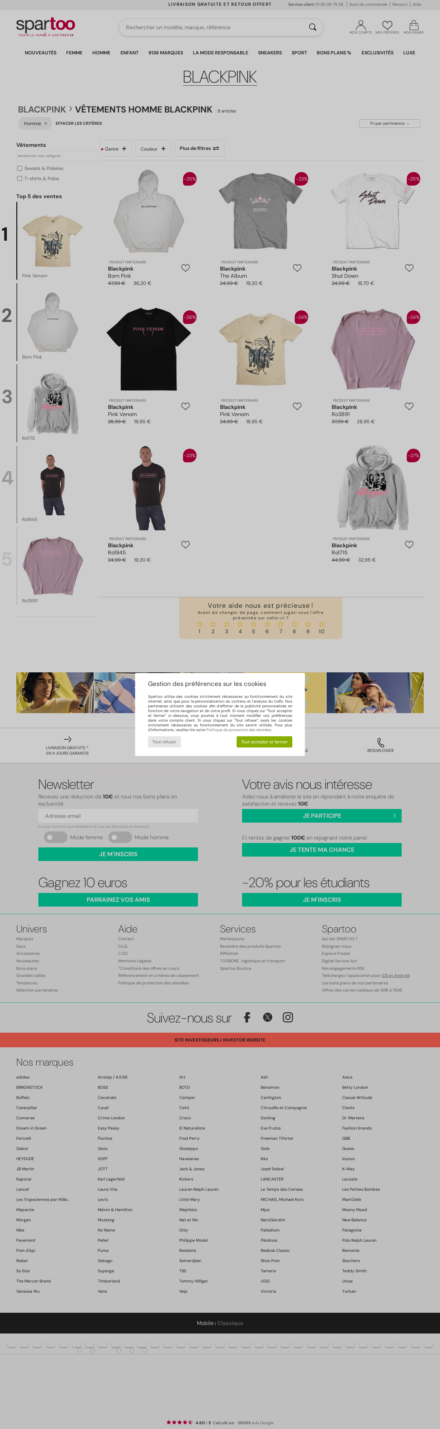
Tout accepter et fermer (264, 741)
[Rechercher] (312, 27)
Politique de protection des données (238, 729)
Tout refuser (164, 741)
